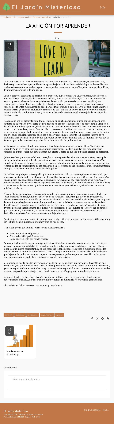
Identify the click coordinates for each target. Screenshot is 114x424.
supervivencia (46, 315)
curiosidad (20, 315)
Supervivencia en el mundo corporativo (34, 17)
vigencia (59, 315)
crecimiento (33, 315)
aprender (8, 315)
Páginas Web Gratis (32, 417)
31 (9, 330)
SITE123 (20, 417)
